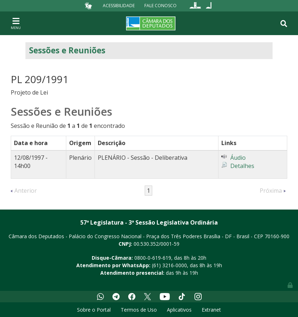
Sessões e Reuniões (67, 50)
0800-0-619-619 (152, 257)
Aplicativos (179, 309)
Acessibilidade (119, 6)
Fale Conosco (160, 6)
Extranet (211, 309)
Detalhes (242, 166)
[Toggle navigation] (15, 23)
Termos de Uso (139, 309)
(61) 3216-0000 (169, 265)
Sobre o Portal (94, 309)
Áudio (238, 158)
